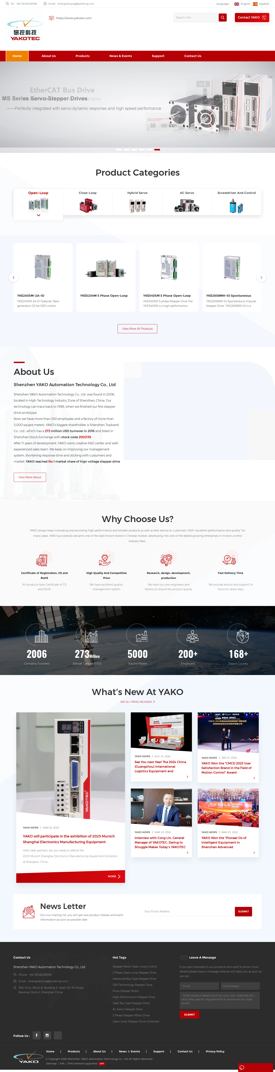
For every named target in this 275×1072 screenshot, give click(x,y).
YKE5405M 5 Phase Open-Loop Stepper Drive (167, 297)
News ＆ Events (129, 1053)
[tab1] (38, 203)
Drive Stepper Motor (126, 993)
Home (17, 57)
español (261, 4)
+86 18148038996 (26, 3)
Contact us (192, 57)
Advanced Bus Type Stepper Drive (134, 981)
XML (62, 1065)
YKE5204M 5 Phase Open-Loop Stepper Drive (104, 297)
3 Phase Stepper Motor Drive (131, 1017)
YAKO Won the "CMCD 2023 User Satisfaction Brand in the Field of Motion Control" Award (226, 769)
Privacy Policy (215, 1053)
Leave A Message (255, 1067)
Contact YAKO (252, 18)
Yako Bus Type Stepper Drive (131, 1005)
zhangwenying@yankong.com (75, 3)
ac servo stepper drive (127, 1011)
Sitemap (51, 1065)
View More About (30, 478)
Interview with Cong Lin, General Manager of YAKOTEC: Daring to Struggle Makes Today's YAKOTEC (160, 844)
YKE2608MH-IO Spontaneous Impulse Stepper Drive (228, 297)
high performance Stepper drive (134, 999)
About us (49, 57)
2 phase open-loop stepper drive (134, 975)
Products (83, 57)
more (114, 879)
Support (158, 57)
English (242, 4)
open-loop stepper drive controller (136, 1023)
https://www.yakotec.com (74, 18)
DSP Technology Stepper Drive (132, 987)
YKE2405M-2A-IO (30, 296)
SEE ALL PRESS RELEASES (136, 703)
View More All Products (137, 329)
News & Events (120, 57)
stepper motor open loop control (135, 969)
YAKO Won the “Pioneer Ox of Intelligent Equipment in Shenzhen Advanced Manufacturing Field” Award (223, 844)
